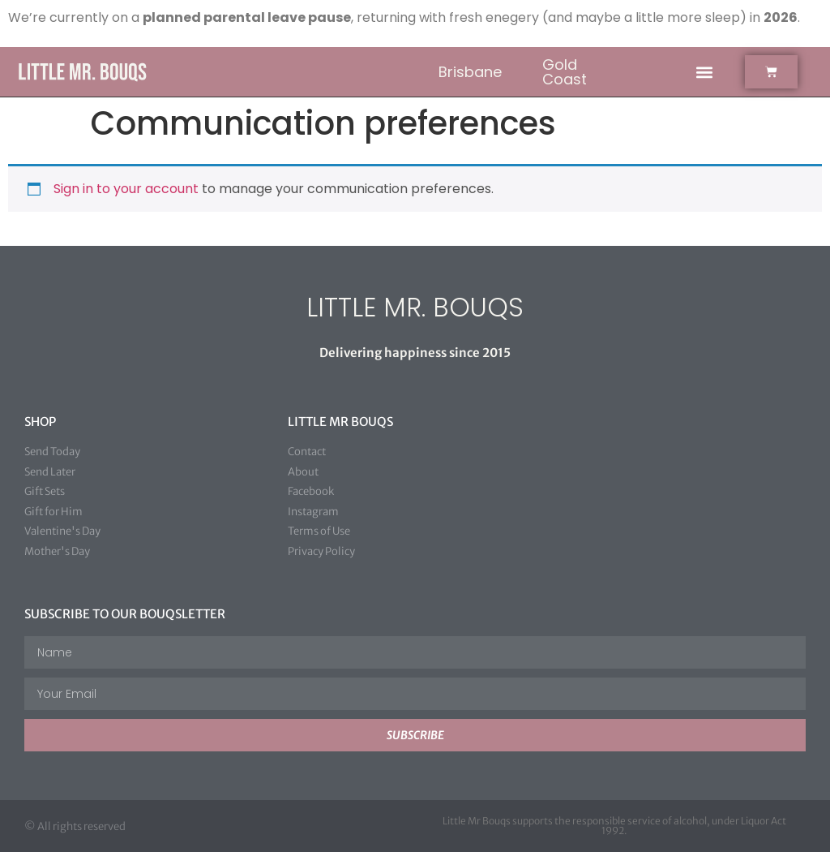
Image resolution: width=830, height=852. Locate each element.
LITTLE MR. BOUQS (415, 307)
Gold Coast (564, 71)
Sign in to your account (126, 188)
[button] (704, 71)
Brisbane (470, 72)
